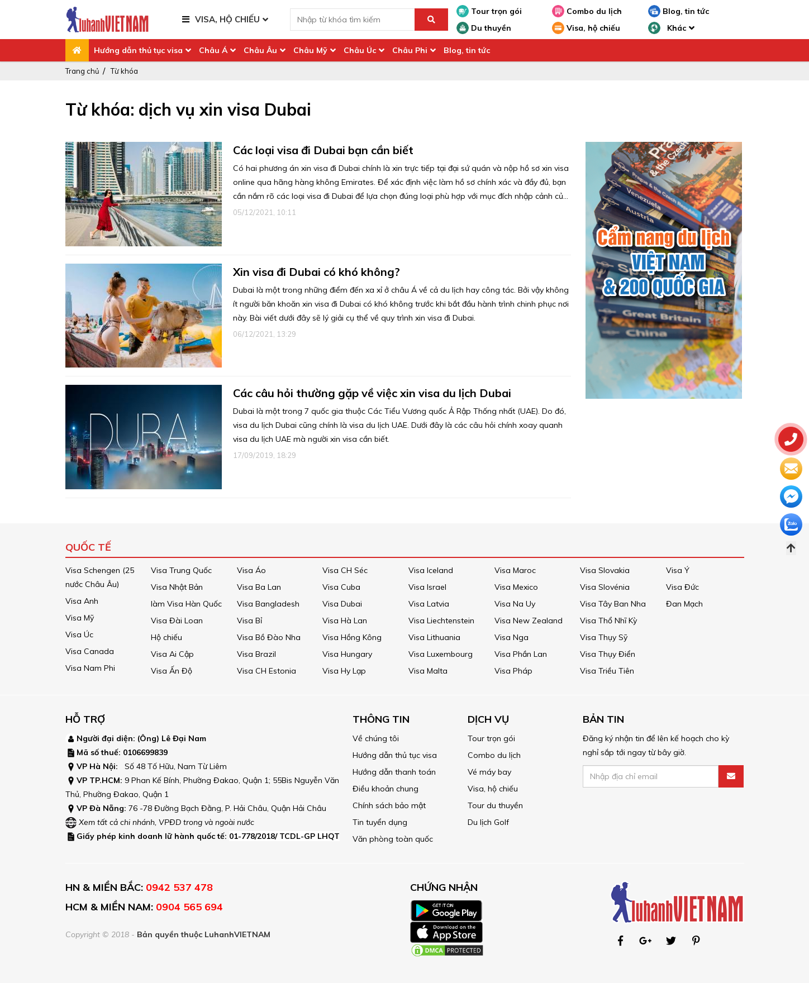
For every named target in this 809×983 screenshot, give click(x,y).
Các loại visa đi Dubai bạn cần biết (323, 150)
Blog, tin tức (678, 11)
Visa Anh (81, 601)
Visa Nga (511, 637)
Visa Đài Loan (177, 620)
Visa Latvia (428, 604)
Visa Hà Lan (344, 620)
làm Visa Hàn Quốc (186, 604)
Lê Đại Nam (183, 738)
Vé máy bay (489, 772)
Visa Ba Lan (259, 587)
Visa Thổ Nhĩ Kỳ (608, 620)
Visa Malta (428, 671)
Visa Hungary (347, 654)
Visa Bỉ (249, 620)
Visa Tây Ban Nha (613, 604)
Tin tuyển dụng (380, 822)
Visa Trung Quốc (181, 570)
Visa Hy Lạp (344, 671)
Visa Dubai (342, 604)
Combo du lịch (587, 11)
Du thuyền (483, 28)
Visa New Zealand (528, 620)
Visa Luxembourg (440, 654)
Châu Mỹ (310, 50)
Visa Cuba (341, 587)
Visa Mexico (516, 587)
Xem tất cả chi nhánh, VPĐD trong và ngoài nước (166, 822)
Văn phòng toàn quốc (393, 839)
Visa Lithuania (434, 637)
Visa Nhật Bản (177, 587)
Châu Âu (260, 50)
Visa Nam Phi (90, 668)
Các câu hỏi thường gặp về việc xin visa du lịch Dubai (372, 393)
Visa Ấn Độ (171, 671)
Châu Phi (409, 50)
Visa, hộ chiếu (586, 28)
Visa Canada (89, 651)
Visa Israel (427, 587)
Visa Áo (251, 570)
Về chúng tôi (376, 738)
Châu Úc (360, 50)
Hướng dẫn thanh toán (394, 772)
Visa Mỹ (79, 618)
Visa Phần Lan (520, 654)
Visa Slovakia (605, 570)
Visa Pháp (513, 671)
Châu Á (213, 50)
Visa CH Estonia (266, 671)
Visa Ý (677, 570)
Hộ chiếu (166, 637)
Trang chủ (82, 70)
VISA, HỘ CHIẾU (227, 19)
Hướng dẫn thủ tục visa (138, 50)
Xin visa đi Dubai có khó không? (316, 272)
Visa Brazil (256, 654)
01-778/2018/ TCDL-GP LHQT (284, 836)
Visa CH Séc (345, 570)
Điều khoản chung (385, 789)
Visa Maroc (515, 570)
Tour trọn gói (489, 11)
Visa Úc (79, 634)
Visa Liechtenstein (441, 620)
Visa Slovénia (605, 587)
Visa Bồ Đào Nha (269, 637)
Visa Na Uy (514, 604)
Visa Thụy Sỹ (603, 637)
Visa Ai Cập (172, 654)
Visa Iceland (430, 570)
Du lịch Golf (488, 822)
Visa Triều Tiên (607, 671)
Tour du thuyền (495, 805)
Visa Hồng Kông (352, 637)
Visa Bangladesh (268, 604)
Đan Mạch (684, 604)
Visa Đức (682, 587)
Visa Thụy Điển (607, 654)
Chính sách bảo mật (389, 805)
